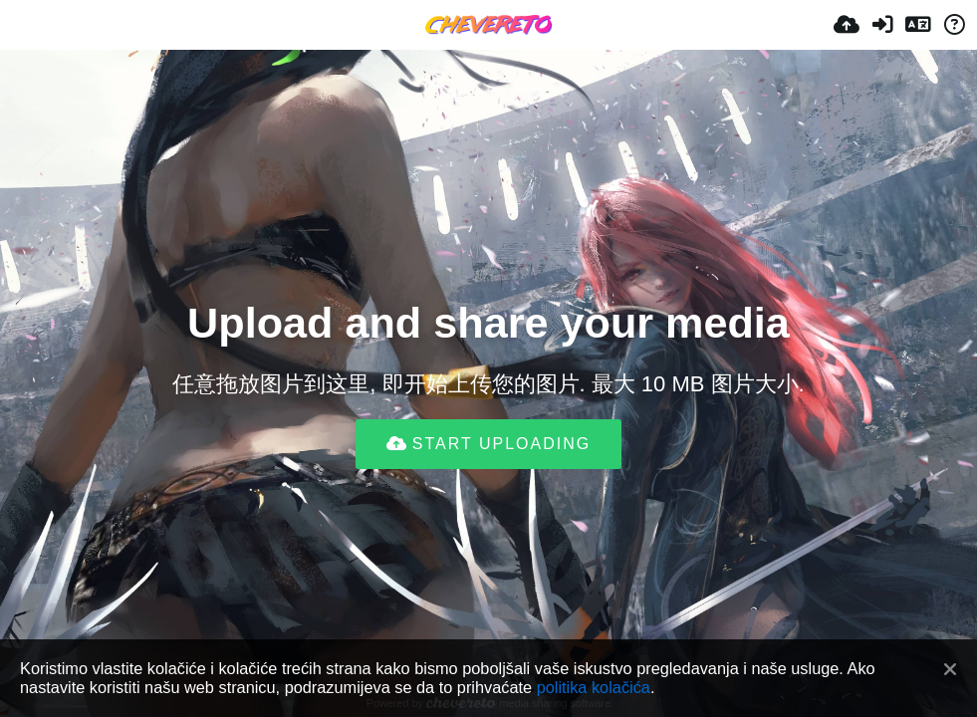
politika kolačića (593, 687)
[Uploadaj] (846, 25)
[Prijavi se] (882, 25)
